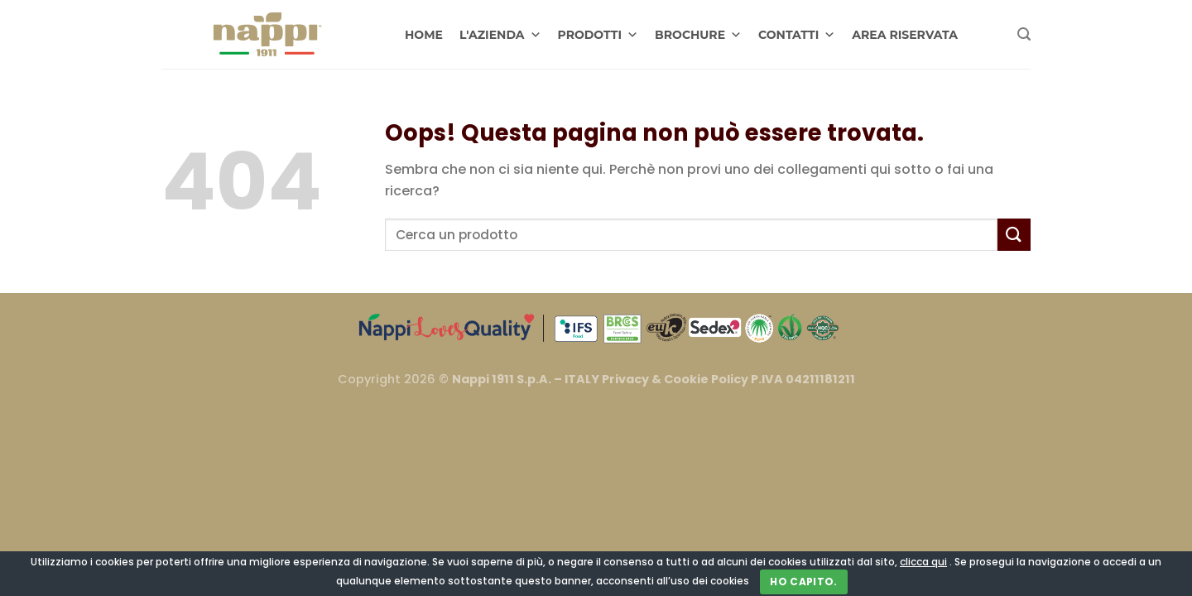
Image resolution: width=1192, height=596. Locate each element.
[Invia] (1014, 235)
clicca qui (923, 562)
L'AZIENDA (500, 34)
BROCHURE (698, 34)
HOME (424, 34)
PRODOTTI (598, 34)
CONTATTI (796, 34)
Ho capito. (804, 581)
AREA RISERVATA (905, 34)
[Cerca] (1024, 34)
